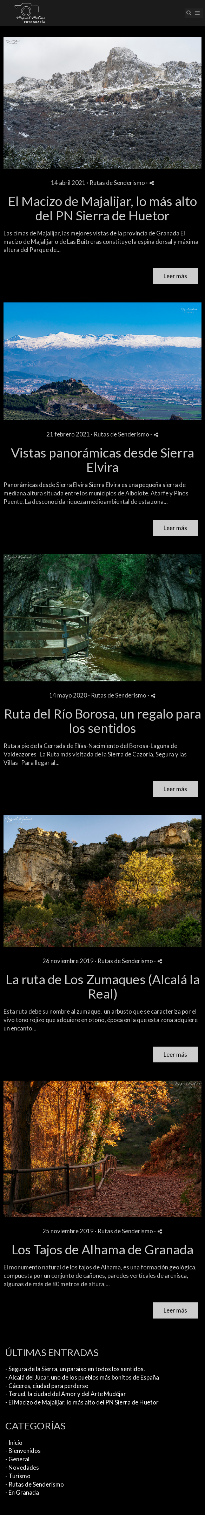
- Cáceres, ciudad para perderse (46, 1385)
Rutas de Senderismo (117, 182)
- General (17, 1459)
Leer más (175, 276)
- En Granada (22, 1492)
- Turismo (18, 1476)
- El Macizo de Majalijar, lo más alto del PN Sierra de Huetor (82, 1402)
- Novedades (22, 1467)
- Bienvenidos (23, 1450)
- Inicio (13, 1442)
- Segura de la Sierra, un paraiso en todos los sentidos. (75, 1369)
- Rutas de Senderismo (34, 1484)
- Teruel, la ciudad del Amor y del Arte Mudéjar (65, 1393)
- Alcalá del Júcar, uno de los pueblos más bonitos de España (82, 1377)
